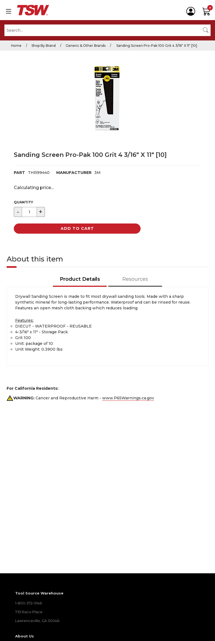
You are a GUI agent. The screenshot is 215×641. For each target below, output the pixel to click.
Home (16, 45)
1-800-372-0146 (28, 603)
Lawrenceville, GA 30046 (37, 620)
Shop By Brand (43, 45)
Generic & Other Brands (86, 45)
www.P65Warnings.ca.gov (128, 397)
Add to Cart (77, 228)
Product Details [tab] (80, 279)
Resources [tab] (135, 279)
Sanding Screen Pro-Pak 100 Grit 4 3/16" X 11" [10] (156, 45)
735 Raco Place (28, 612)
